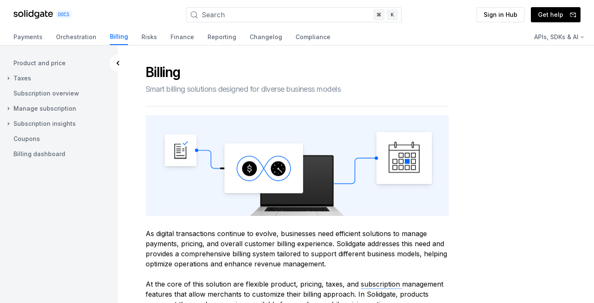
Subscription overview (46, 93)
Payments (28, 36)
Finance (182, 36)
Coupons (26, 138)
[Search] (294, 14)
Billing (119, 36)
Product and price (39, 62)
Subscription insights (44, 123)
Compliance (313, 36)
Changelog (266, 36)
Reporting (222, 36)
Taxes (22, 78)
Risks (149, 36)
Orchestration (76, 36)
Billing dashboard (39, 153)
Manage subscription (44, 108)
